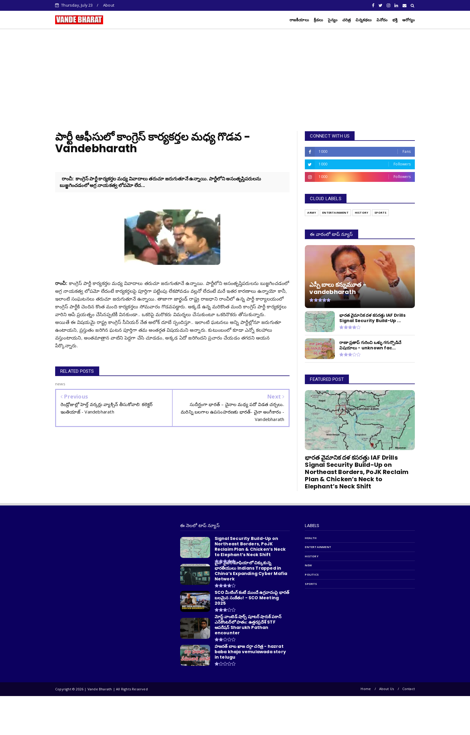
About (108, 5)
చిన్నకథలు (363, 20)
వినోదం (382, 20)
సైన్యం (332, 20)
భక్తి (394, 20)
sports (311, 584)
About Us (386, 688)
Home (366, 688)
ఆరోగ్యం (408, 20)
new (308, 565)
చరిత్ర (346, 20)
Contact (408, 688)
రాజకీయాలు (299, 20)
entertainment (318, 547)
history (311, 556)
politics (312, 574)
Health (311, 538)
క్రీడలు (318, 20)
